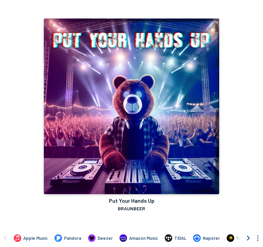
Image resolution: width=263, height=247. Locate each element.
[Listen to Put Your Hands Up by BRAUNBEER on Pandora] (68, 238)
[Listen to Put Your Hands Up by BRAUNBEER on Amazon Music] (139, 238)
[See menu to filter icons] (257, 238)
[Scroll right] (248, 238)
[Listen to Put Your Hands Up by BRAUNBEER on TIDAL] (175, 238)
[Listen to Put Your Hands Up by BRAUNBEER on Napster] (206, 238)
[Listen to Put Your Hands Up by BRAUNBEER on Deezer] (100, 238)
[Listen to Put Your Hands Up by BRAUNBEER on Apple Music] (30, 238)
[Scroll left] (5, 238)
